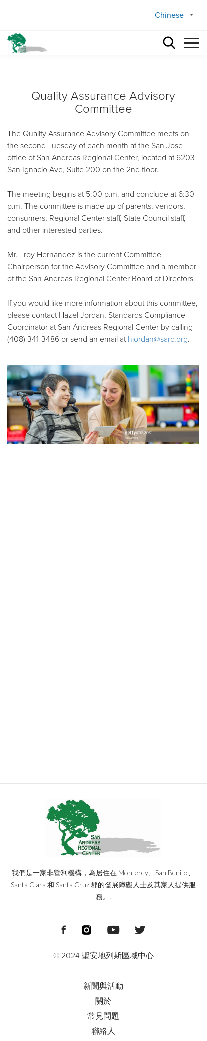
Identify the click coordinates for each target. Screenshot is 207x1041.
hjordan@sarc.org (158, 339)
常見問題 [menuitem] (104, 1016)
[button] (192, 41)
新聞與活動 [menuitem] (104, 986)
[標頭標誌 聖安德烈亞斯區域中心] (28, 43)
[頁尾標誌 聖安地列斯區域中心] (104, 828)
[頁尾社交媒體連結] (64, 929)
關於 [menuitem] (104, 1001)
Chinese (169, 15)
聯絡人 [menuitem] (104, 1031)
